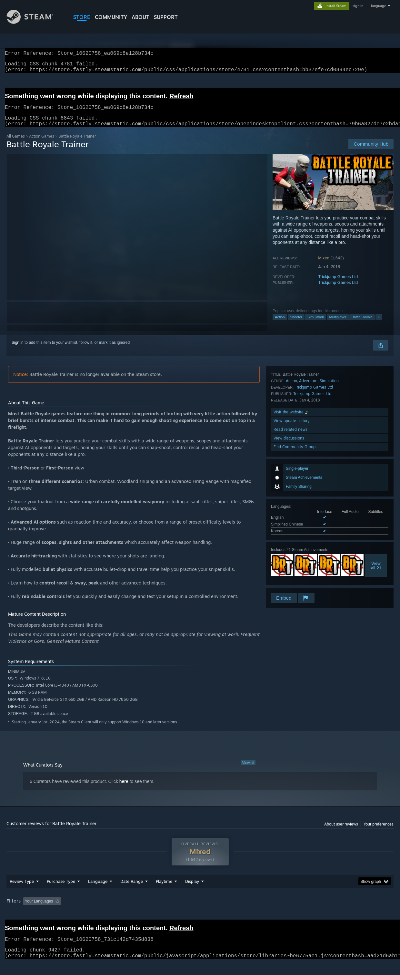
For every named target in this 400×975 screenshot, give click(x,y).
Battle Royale (362, 325)
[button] (28, 913)
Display (192, 893)
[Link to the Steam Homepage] (34, 22)
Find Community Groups (295, 583)
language (378, 6)
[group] (200, 914)
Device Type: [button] (337, 913)
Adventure (308, 517)
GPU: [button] (309, 913)
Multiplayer (337, 325)
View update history (292, 557)
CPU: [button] (287, 913)
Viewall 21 (376, 480)
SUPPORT (166, 17)
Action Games (41, 143)
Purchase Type (61, 893)
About (140, 17)
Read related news (290, 565)
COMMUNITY (111, 17)
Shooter (296, 325)
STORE (81, 17)
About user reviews (341, 831)
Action (280, 325)
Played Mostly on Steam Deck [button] (200, 913)
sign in (358, 6)
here (123, 789)
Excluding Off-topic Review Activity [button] (104, 913)
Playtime (164, 893)
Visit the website (291, 548)
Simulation (315, 325)
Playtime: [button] (154, 913)
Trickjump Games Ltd (338, 284)
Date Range (131, 893)
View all (248, 770)
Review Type (22, 893)
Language (97, 893)
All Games (15, 143)
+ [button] (379, 325)
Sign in (18, 350)
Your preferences (379, 831)
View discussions (289, 574)
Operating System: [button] (254, 913)
